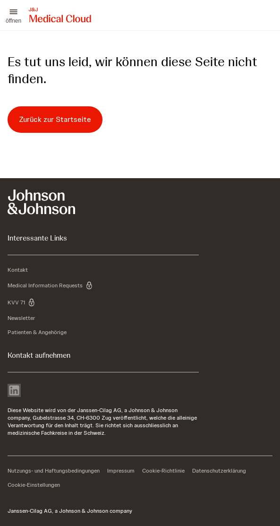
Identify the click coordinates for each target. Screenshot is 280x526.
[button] (13, 15)
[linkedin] (14, 391)
